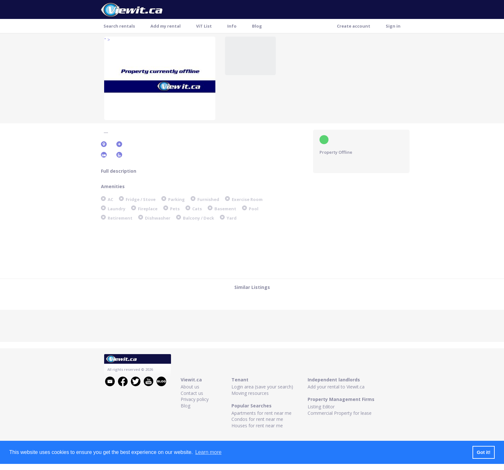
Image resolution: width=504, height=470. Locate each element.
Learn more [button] (208, 452)
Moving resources (250, 393)
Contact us (192, 393)
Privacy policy (195, 399)
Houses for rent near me (257, 425)
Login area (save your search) (262, 387)
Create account (353, 26)
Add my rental (165, 26)
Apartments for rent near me (261, 413)
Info (232, 26)
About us (190, 387)
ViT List (204, 26)
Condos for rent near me (257, 419)
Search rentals (119, 26)
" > (107, 40)
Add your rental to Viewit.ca (336, 387)
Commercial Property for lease (340, 413)
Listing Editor (321, 407)
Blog (257, 26)
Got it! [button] (483, 452)
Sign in (393, 26)
